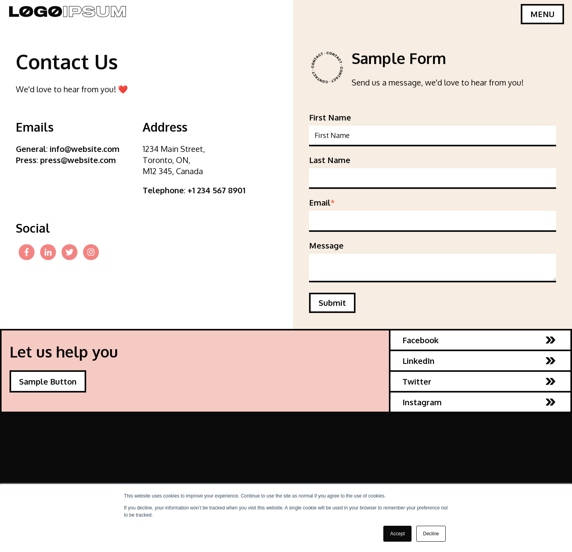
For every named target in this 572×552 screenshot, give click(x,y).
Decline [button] (431, 533)
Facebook (478, 340)
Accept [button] (397, 533)
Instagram (478, 402)
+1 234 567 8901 (216, 190)
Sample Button (48, 381)
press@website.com (78, 160)
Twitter (478, 381)
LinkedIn (478, 361)
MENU (542, 14)
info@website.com (85, 149)
